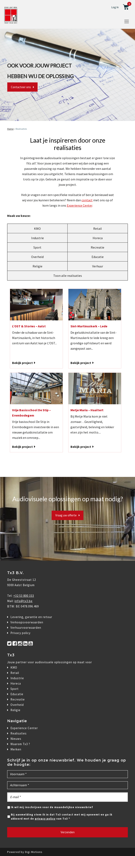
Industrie (37, 238)
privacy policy (45, 818)
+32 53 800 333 (23, 596)
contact (87, 200)
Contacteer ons (21, 87)
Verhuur (97, 266)
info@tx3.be (24, 601)
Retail (97, 228)
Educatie (98, 257)
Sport (37, 247)
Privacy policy (20, 633)
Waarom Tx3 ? (20, 744)
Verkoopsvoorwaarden (26, 622)
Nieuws (15, 739)
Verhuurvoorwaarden (25, 628)
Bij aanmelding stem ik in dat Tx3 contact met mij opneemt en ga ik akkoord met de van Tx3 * (61, 816)
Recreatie (97, 247)
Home (10, 128)
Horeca (98, 238)
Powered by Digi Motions (24, 852)
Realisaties (21, 128)
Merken (15, 749)
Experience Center (79, 205)
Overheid (37, 257)
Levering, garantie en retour (31, 617)
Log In (115, 7)
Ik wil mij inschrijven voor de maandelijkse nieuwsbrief (52, 807)
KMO (37, 228)
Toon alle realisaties (67, 276)
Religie (37, 266)
